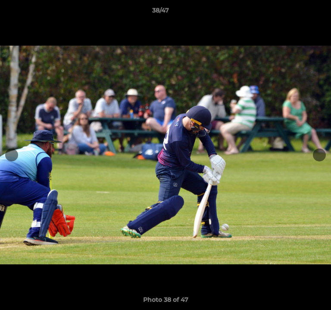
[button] (300, 12)
